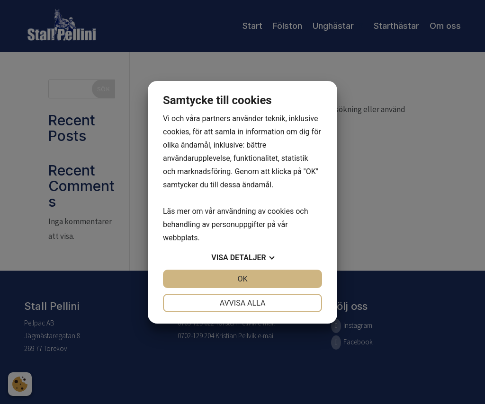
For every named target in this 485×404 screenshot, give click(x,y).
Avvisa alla (243, 303)
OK (242, 278)
